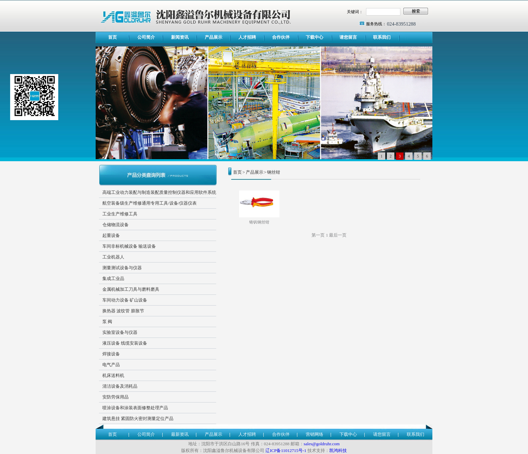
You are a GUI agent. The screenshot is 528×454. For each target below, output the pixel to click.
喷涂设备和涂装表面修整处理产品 (135, 407)
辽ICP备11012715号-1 (285, 450)
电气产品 (111, 364)
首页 (112, 37)
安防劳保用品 (115, 396)
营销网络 (314, 434)
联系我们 (382, 37)
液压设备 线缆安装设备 (124, 343)
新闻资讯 (180, 37)
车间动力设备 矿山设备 (124, 300)
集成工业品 (113, 278)
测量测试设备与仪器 (122, 267)
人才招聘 (247, 37)
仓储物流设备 (115, 224)
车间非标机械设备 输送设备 (129, 246)
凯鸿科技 (338, 450)
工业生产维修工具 (119, 213)
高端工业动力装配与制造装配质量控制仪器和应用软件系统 (159, 192)
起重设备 (111, 235)
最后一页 (337, 235)
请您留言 (348, 37)
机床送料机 (113, 375)
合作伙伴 (281, 37)
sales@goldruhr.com (322, 443)
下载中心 (314, 37)
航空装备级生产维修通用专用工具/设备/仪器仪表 (149, 203)
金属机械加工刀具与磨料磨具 (130, 289)
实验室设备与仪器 (119, 332)
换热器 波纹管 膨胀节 (123, 310)
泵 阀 (107, 321)
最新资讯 (180, 434)
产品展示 (213, 37)
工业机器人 (113, 256)
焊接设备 (111, 353)
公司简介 (146, 37)
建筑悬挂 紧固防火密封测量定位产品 (137, 418)
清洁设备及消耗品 (119, 386)
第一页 (318, 235)
